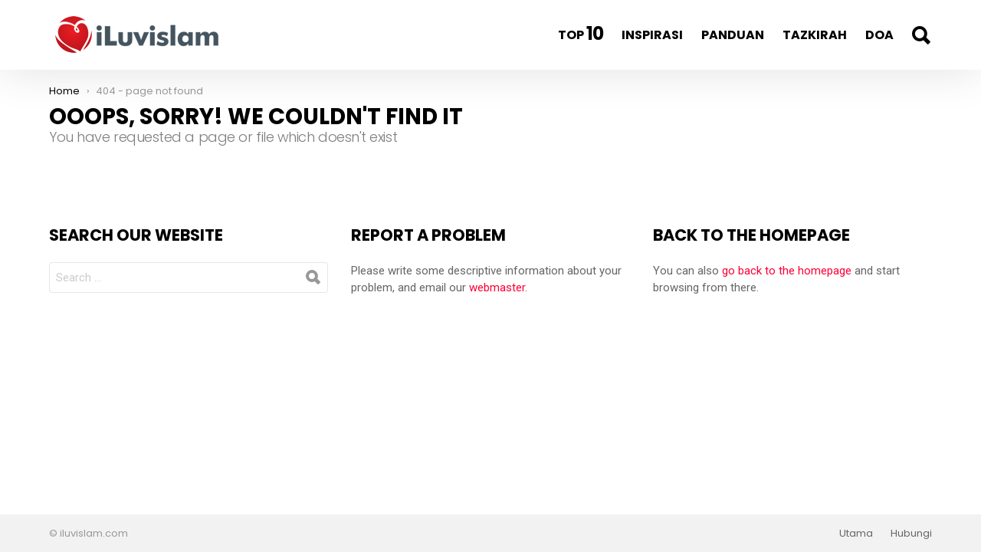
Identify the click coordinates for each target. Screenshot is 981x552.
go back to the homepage (786, 271)
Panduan (732, 35)
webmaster (497, 287)
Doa (879, 35)
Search (920, 35)
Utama (856, 533)
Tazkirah (815, 35)
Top (580, 33)
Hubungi (911, 533)
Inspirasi (652, 35)
